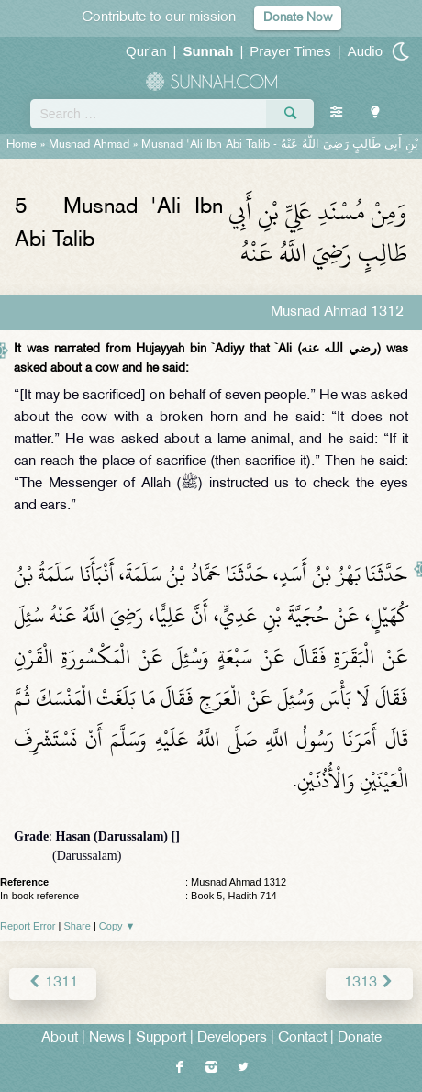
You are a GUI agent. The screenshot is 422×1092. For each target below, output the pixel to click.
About (59, 1038)
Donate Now (297, 18)
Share (77, 925)
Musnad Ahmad (89, 144)
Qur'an (146, 51)
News (107, 1038)
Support (161, 1038)
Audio (365, 51)
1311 (53, 983)
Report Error (28, 925)
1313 (369, 983)
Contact (302, 1038)
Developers (232, 1038)
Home (21, 144)
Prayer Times (290, 51)
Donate (360, 1038)
